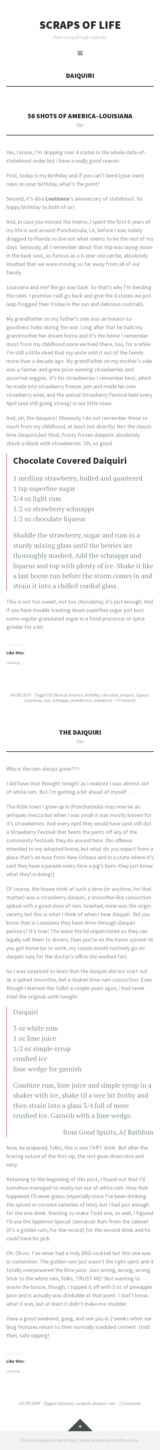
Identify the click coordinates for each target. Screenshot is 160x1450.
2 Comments (130, 1403)
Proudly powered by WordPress (48, 1440)
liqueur (142, 695)
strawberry (103, 700)
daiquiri (127, 695)
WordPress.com (124, 1440)
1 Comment (126, 700)
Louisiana (33, 700)
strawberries (81, 700)
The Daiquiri (80, 732)
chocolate (109, 695)
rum (47, 700)
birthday (92, 695)
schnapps (61, 700)
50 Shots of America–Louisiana (80, 116)
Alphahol (65, 1403)
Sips (80, 125)
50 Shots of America (65, 695)
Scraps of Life (80, 25)
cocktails (82, 1403)
